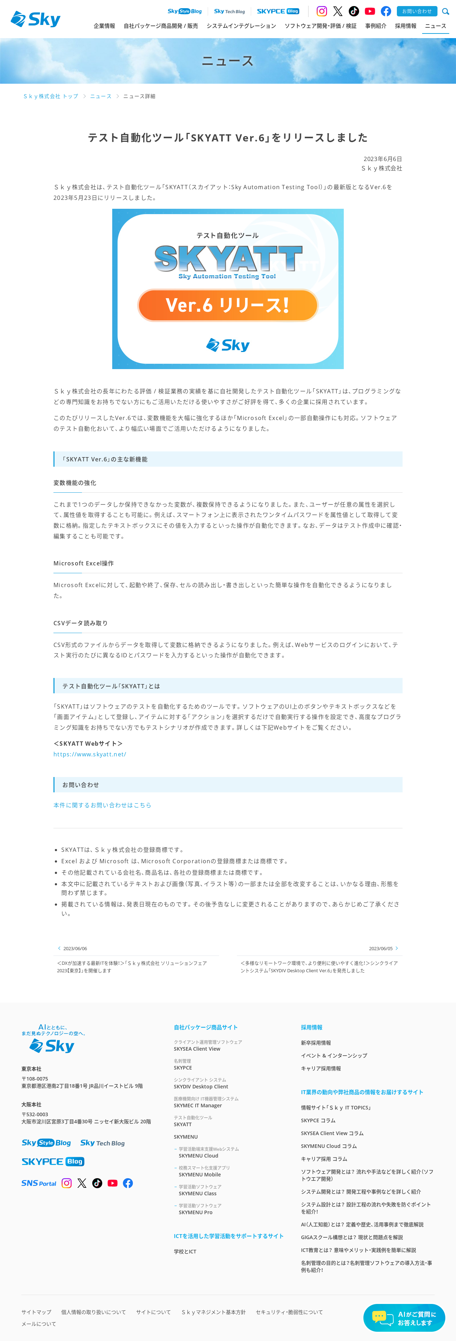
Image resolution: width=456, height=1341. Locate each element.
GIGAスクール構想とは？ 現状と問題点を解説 (352, 1237)
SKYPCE (229, 1064)
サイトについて (153, 1312)
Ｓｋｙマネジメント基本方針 (213, 1312)
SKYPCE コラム (318, 1120)
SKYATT (229, 1121)
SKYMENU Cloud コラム (329, 1146)
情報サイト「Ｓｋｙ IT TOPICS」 (336, 1107)
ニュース (435, 25)
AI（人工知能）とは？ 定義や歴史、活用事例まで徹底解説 (362, 1224)
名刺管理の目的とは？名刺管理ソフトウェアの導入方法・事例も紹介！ (366, 1266)
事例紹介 (376, 25)
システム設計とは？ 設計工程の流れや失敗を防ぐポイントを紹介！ (366, 1208)
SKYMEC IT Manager (229, 1102)
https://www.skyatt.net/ (89, 754)
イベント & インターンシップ (334, 1055)
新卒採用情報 (316, 1042)
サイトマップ (36, 1312)
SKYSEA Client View (229, 1045)
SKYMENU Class (231, 1190)
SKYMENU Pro (231, 1209)
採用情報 (405, 25)
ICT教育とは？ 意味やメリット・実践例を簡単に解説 (358, 1250)
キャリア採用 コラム (324, 1158)
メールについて (38, 1323)
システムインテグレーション (241, 25)
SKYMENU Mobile (231, 1171)
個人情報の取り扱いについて (93, 1312)
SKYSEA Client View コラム (332, 1133)
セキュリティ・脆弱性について (289, 1312)
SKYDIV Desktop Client (229, 1083)
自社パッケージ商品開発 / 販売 (161, 25)
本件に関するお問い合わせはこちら (102, 805)
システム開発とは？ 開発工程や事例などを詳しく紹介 (361, 1191)
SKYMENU (186, 1136)
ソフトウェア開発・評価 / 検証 (321, 25)
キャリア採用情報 (321, 1068)
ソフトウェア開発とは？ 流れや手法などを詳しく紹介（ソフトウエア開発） (367, 1175)
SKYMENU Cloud (231, 1152)
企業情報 (104, 25)
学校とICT (185, 1251)
